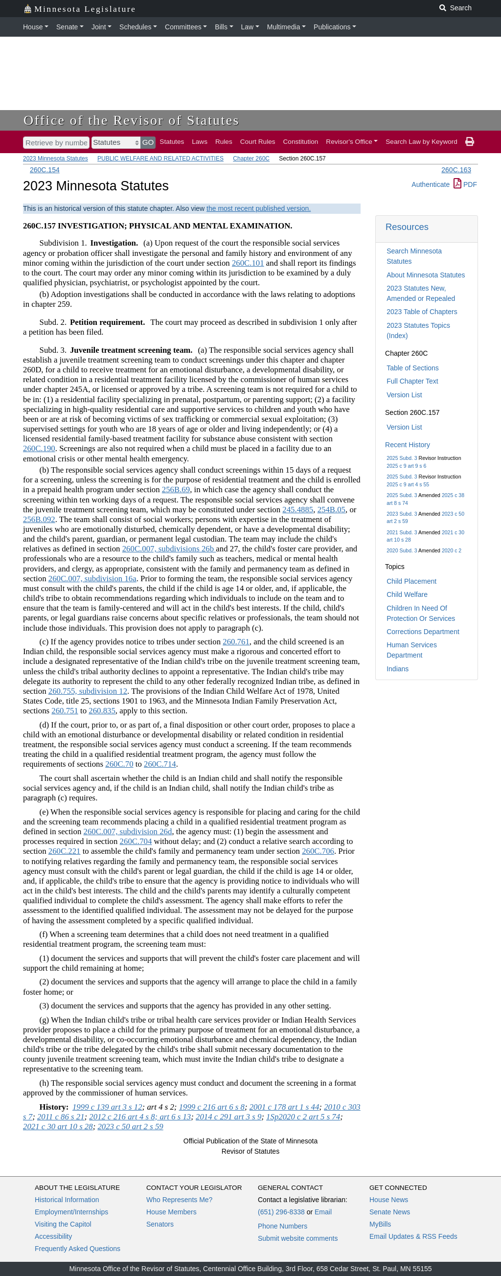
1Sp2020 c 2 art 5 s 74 (303, 1116)
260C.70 (119, 764)
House (33, 27)
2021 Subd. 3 (402, 532)
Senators (160, 1224)
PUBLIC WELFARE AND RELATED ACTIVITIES (160, 158)
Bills (221, 27)
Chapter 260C (251, 158)
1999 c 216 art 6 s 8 (212, 1107)
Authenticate (430, 184)
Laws (199, 141)
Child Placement (411, 581)
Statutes (171, 141)
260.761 (236, 641)
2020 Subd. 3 (402, 550)
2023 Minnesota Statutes (55, 158)
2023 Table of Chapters (422, 312)
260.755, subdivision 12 (87, 691)
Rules (223, 141)
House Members (171, 1212)
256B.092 (39, 519)
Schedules (135, 27)
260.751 (64, 710)
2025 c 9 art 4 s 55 (408, 484)
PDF (465, 184)
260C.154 (45, 170)
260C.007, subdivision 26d (128, 831)
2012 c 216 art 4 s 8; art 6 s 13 (140, 1116)
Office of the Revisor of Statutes (131, 120)
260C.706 (318, 851)
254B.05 (331, 509)
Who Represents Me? (179, 1200)
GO (148, 142)
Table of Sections (413, 368)
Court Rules (257, 141)
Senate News (389, 1212)
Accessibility (53, 1236)
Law (247, 27)
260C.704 (136, 841)
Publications (332, 27)
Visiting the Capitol (63, 1224)
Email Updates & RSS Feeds (413, 1236)
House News (388, 1200)
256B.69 (176, 489)
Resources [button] (407, 227)
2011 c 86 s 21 (61, 1116)
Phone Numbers (282, 1226)
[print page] (469, 142)
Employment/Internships (71, 1212)
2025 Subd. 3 (402, 458)
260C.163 (456, 170)
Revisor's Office (349, 141)
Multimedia (283, 27)
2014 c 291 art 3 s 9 (228, 1116)
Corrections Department (423, 632)
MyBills (380, 1224)
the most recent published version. (258, 208)
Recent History (407, 445)
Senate (67, 27)
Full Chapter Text (412, 381)
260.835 (102, 710)
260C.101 (248, 263)
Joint (98, 27)
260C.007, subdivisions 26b (169, 548)
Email (323, 1212)
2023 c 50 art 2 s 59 (130, 1126)
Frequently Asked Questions (77, 1249)
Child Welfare (407, 594)
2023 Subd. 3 (402, 514)
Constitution (301, 141)
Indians (398, 669)
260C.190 (39, 448)
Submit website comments (298, 1238)
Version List (404, 395)
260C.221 (64, 851)
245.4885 (297, 509)
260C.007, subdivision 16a (92, 578)
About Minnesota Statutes (426, 275)
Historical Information (67, 1200)
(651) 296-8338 (281, 1212)
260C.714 (160, 764)
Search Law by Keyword (421, 141)
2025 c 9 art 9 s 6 (406, 466)
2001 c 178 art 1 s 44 (284, 1107)
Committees (183, 27)
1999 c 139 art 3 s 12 (107, 1107)
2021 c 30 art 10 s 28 (58, 1126)
